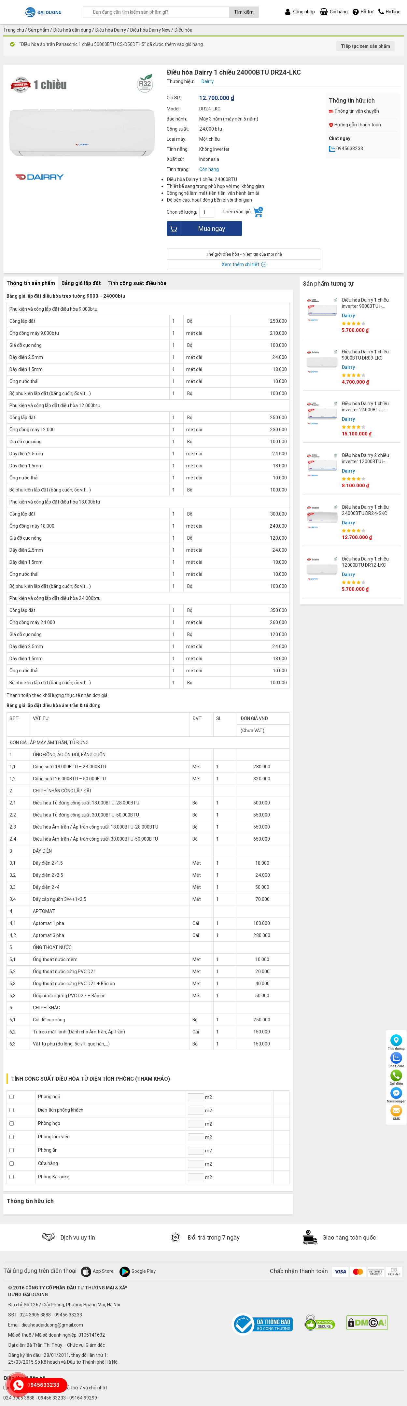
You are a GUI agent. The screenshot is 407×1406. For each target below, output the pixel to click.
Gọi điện (396, 1078)
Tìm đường (396, 1042)
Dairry (348, 316)
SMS (396, 1113)
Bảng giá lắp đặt (81, 283)
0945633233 (346, 148)
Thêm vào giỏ (242, 212)
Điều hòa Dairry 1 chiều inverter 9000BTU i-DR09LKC (365, 306)
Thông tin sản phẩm (31, 283)
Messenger (396, 1095)
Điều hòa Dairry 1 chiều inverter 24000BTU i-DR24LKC (365, 409)
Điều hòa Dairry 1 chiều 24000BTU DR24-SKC (365, 510)
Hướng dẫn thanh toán (355, 125)
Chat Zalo (396, 1060)
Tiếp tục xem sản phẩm (365, 46)
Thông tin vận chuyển (354, 111)
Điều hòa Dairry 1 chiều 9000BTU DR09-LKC (365, 355)
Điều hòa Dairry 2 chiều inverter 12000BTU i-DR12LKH (365, 461)
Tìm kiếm (244, 12)
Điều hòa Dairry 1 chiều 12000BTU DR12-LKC (365, 562)
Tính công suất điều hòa (136, 283)
